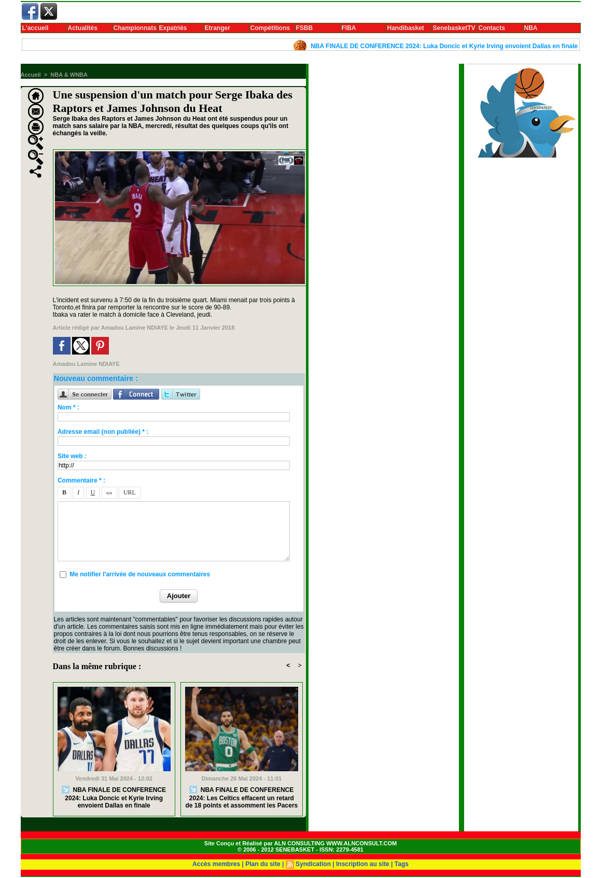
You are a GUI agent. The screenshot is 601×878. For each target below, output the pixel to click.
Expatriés (173, 28)
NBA (531, 28)
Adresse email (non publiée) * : (103, 431)
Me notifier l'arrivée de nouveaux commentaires (139, 574)
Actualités (82, 28)
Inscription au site (362, 864)
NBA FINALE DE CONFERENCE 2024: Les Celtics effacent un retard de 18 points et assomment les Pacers (241, 797)
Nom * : (68, 407)
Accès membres (216, 864)
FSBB (304, 28)
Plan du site (262, 864)
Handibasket (405, 28)
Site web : (72, 456)
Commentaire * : (81, 480)
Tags (402, 864)
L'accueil (35, 28)
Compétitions (270, 28)
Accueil (31, 75)
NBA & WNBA (69, 75)
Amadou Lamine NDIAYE (134, 327)
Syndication (313, 864)
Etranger (217, 28)
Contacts (492, 28)
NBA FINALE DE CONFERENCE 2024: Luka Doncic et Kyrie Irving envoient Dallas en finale (449, 46)
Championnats (135, 28)
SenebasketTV (454, 28)
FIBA (349, 28)
